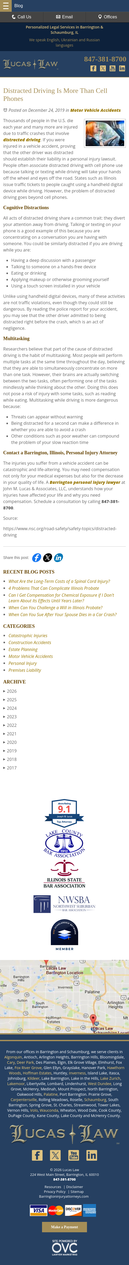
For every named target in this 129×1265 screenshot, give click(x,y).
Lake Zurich (110, 1078)
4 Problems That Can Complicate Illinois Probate (54, 588)
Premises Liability (25, 670)
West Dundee (99, 1083)
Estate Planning (23, 649)
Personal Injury (23, 663)
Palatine (51, 1094)
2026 (10, 691)
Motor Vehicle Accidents (95, 110)
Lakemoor (16, 1083)
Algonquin (13, 1057)
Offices (107, 17)
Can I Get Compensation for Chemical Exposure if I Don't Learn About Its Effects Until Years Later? (61, 598)
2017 (10, 768)
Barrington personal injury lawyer (85, 482)
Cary (11, 1062)
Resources (53, 1186)
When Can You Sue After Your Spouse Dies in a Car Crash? (62, 614)
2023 (10, 717)
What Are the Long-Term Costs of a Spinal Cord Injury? (59, 581)
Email (64, 17)
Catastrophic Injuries (28, 635)
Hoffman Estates (37, 1073)
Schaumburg (95, 1099)
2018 (10, 759)
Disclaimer (74, 1186)
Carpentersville (24, 1099)
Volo (34, 1110)
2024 (10, 708)
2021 (10, 734)
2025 (10, 700)
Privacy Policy (54, 1191)
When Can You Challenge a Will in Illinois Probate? (55, 608)
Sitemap (77, 1191)
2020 (10, 742)
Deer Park (25, 1062)
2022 (10, 725)
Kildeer (33, 1078)
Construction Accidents (30, 642)
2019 (10, 751)
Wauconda (49, 1110)
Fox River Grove (28, 1067)
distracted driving (21, 140)
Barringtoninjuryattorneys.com (64, 1196)
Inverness (77, 1073)
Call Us (21, 17)
